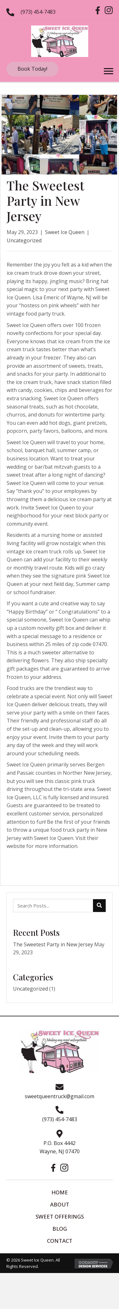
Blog (59, 1228)
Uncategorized (24, 240)
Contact (59, 1240)
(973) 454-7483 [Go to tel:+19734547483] (38, 11)
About (59, 1204)
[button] (32, 69)
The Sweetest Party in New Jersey (53, 944)
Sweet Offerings (60, 1216)
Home (59, 1192)
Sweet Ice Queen (64, 232)
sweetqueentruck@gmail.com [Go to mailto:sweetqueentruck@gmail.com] (59, 1096)
